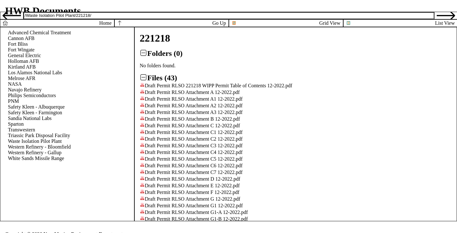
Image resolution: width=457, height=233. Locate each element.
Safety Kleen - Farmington (35, 112)
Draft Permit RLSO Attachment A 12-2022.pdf (192, 92)
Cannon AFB (21, 38)
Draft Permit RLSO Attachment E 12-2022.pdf (192, 185)
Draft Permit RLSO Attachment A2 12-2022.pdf (193, 105)
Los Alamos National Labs (35, 72)
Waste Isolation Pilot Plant (35, 141)
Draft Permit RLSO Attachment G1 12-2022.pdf (194, 205)
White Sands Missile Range (36, 158)
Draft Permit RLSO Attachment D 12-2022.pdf (192, 179)
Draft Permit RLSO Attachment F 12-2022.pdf (192, 192)
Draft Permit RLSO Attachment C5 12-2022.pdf (193, 159)
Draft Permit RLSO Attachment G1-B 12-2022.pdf (196, 219)
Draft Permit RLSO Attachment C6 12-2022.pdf (193, 165)
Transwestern (21, 129)
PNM (13, 101)
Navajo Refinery (25, 89)
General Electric (24, 55)
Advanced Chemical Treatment (39, 32)
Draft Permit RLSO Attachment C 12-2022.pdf (192, 125)
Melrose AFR (21, 78)
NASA (15, 84)
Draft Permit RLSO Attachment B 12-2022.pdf (192, 119)
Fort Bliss (18, 44)
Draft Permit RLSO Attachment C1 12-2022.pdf (193, 132)
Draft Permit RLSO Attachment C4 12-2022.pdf (193, 152)
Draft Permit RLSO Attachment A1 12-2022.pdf (193, 99)
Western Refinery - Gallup (34, 152)
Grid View (329, 23)
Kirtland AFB (22, 67)
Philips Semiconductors (32, 95)
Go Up (219, 23)
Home (105, 23)
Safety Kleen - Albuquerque (36, 107)
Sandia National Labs (30, 118)
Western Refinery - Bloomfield (39, 147)
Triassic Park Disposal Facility (39, 135)
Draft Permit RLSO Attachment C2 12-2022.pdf (193, 139)
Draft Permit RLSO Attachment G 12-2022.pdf (192, 199)
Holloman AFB (23, 61)
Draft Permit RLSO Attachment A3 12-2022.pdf (193, 112)
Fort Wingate (21, 49)
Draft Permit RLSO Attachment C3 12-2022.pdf (193, 145)
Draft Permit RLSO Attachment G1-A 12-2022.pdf (196, 212)
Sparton (16, 124)
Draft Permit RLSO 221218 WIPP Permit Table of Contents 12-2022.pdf (218, 85)
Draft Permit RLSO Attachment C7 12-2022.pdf (193, 172)
